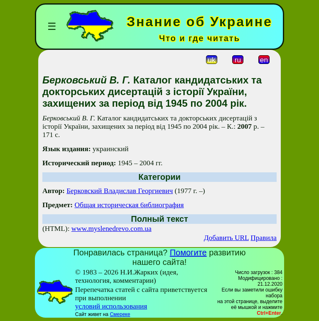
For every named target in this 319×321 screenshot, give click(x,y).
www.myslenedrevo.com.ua (111, 229)
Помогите (188, 252)
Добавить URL (226, 238)
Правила (263, 238)
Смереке (120, 314)
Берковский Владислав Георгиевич (119, 191)
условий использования (111, 306)
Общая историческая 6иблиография (129, 205)
